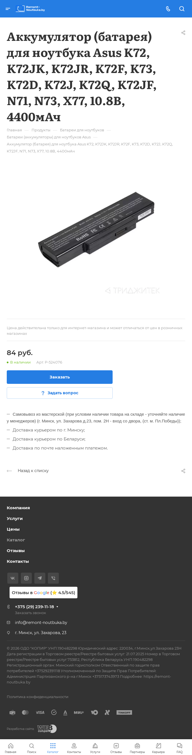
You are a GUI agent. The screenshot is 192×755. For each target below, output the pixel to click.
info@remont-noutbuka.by (41, 622)
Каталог (16, 540)
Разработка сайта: (20, 729)
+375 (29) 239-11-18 (34, 606)
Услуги (15, 518)
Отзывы (16, 550)
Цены (13, 529)
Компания (18, 507)
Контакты (18, 561)
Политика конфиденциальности (37, 696)
